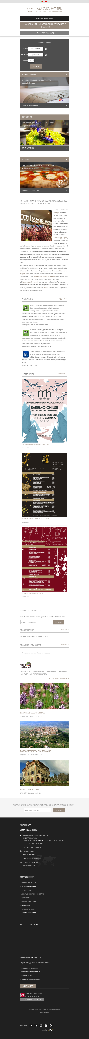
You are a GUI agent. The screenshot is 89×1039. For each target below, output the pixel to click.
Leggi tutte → (62, 374)
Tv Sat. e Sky (26, 890)
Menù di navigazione (37, 18)
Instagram (41, 1025)
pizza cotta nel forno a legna (45, 276)
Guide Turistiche (28, 909)
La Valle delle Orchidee (32, 713)
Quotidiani (26, 898)
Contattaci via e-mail (31, 862)
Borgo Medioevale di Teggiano (35, 751)
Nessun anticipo (28, 975)
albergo (56, 213)
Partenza (24, 54)
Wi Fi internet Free (29, 886)
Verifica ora (28, 986)
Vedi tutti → (65, 630)
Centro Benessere (29, 913)
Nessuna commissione (30, 968)
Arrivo (25, 49)
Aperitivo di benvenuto (31, 979)
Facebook (36, 1025)
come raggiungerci (60, 238)
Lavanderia (26, 905)
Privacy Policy (44, 1012)
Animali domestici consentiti (33, 894)
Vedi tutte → (65, 645)
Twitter (31, 1025)
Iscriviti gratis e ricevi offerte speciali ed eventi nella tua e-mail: (43, 804)
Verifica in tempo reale (31, 972)
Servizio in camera (29, 882)
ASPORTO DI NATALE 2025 (32, 593)
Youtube (46, 1025)
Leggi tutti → (63, 299)
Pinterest (51, 1025)
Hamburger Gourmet (30, 282)
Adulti (25, 60)
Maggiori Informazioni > (30, 83)
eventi (46, 287)
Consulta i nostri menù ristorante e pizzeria (45, 25)
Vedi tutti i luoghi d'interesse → (58, 678)
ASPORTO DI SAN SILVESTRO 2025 (35, 519)
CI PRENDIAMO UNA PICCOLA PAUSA (36, 444)
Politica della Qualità (32, 999)
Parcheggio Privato (29, 901)
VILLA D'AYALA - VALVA (30, 789)
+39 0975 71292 (45, 33)
